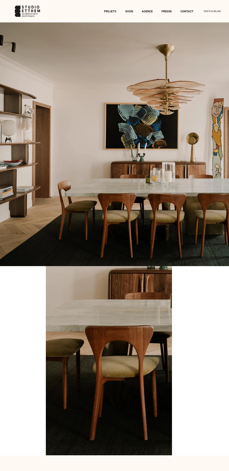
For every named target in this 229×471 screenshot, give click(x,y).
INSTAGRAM (212, 11)
